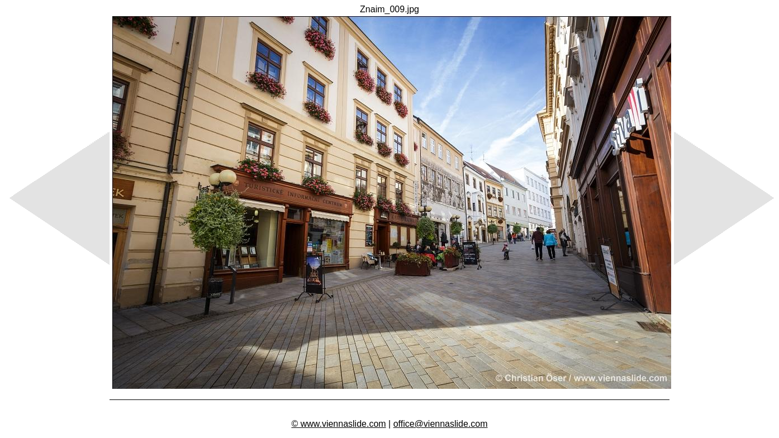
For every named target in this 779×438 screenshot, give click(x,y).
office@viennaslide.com (440, 424)
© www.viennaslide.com (338, 424)
